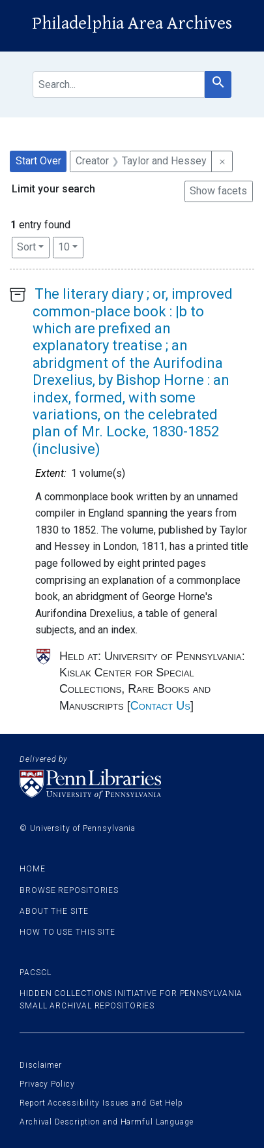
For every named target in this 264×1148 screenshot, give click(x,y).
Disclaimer (41, 1065)
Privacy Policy (47, 1084)
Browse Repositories (69, 890)
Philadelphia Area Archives (132, 23)
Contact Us (160, 705)
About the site (54, 911)
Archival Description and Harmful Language (107, 1121)
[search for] (119, 84)
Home (33, 868)
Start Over (38, 161)
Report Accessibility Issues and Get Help (101, 1103)
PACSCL (35, 972)
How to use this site (67, 932)
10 (70, 246)
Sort (26, 247)
